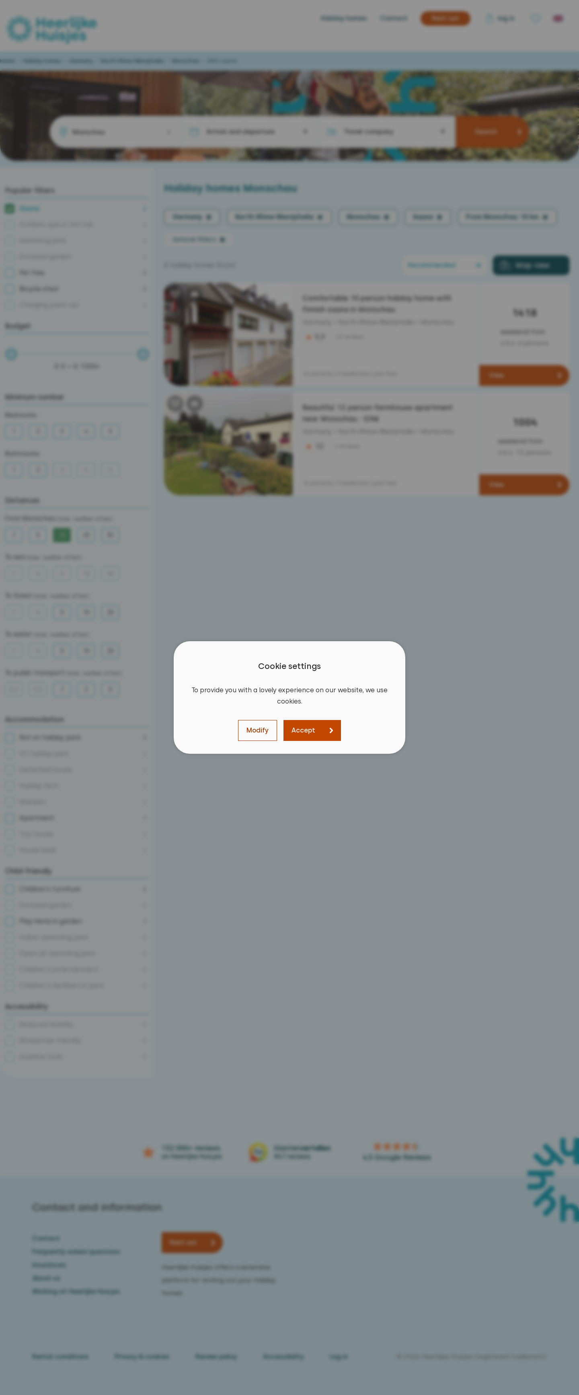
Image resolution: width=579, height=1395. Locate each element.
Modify (257, 730)
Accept (303, 730)
